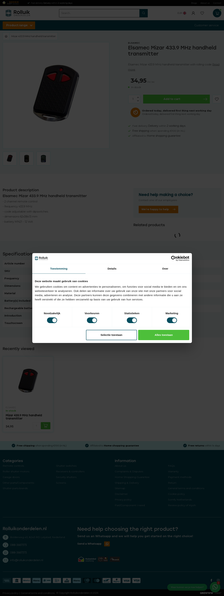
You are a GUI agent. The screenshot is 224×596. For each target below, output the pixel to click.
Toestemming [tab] (59, 268)
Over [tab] (165, 268)
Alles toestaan (164, 334)
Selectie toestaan (111, 334)
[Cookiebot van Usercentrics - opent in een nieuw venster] (173, 258)
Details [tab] (112, 268)
